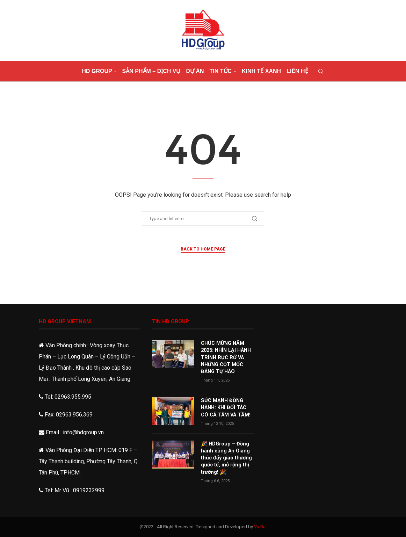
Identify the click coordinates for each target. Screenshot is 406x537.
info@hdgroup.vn (83, 432)
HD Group (97, 71)
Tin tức (221, 71)
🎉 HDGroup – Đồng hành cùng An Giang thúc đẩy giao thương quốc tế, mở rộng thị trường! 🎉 (225, 455)
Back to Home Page (203, 249)
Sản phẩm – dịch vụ (151, 71)
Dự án (195, 71)
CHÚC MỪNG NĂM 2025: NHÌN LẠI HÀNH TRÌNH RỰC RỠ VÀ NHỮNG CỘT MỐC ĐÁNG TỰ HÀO (225, 356)
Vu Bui (260, 526)
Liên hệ (297, 71)
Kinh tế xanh (261, 71)
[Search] (320, 71)
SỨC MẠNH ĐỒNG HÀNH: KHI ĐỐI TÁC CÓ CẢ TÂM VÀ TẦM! (227, 406)
